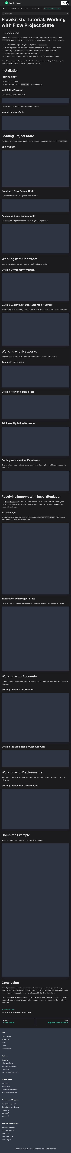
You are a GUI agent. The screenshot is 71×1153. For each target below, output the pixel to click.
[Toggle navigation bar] (3, 2)
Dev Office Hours (9, 1104)
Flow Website (7, 1137)
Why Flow (5, 1040)
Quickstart (5, 1060)
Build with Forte (7, 1063)
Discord (5, 1110)
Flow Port (6, 1134)
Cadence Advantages (9, 1066)
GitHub (5, 1113)
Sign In (64, 3)
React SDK (5, 1069)
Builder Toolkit (7, 1049)
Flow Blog (6, 1140)
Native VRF (6, 1087)
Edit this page (8, 1010)
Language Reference (10, 1072)
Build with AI (6, 1036)
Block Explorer (8, 1130)
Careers (5, 1116)
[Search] (67, 3)
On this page (7, 13)
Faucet (4, 1046)
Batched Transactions (9, 1090)
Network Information (9, 1093)
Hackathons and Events (10, 1107)
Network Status (8, 1127)
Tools (4, 1043)
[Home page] (3, 8)
